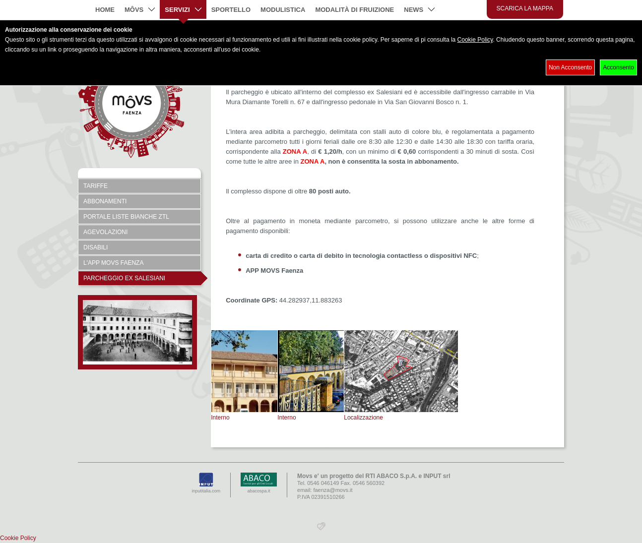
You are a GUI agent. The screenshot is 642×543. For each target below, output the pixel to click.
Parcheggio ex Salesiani (141, 278)
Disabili (95, 247)
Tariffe (95, 185)
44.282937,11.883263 (310, 300)
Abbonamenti (105, 201)
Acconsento (618, 67)
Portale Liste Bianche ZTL (126, 216)
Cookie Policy (475, 39)
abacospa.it (259, 483)
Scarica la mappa (525, 8)
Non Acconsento (570, 67)
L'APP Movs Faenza (113, 262)
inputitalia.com (206, 483)
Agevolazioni (105, 232)
